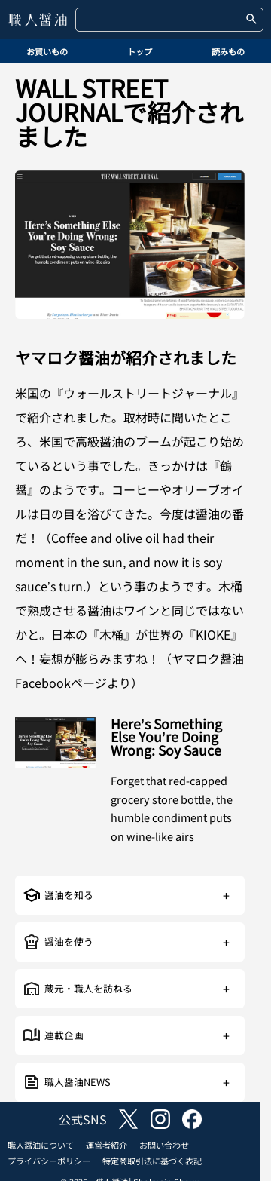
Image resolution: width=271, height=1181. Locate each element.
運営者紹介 (106, 1145)
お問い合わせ (164, 1145)
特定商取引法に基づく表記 (152, 1161)
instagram (160, 1119)
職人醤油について (41, 1145)
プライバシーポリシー (49, 1161)
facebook (192, 1119)
